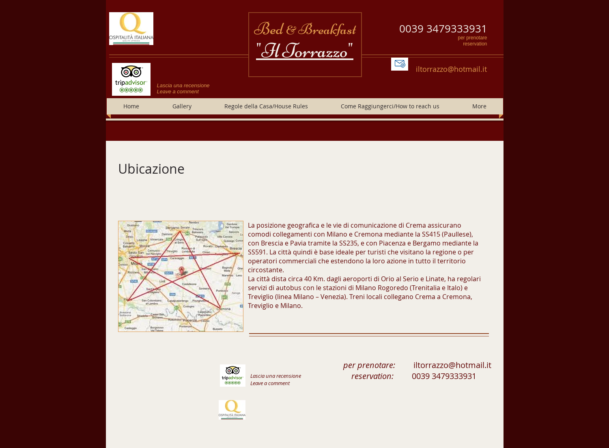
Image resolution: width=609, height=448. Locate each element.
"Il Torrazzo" (304, 51)
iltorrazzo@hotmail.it (451, 69)
